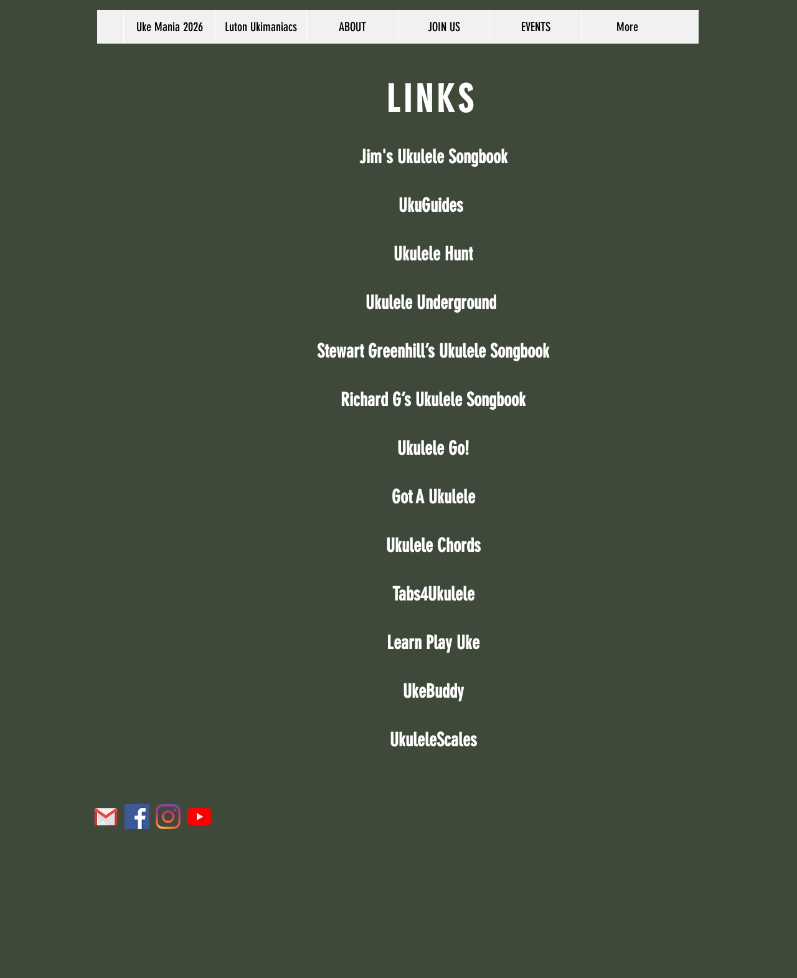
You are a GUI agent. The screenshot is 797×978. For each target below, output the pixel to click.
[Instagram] (168, 816)
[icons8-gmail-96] (105, 816)
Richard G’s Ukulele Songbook (433, 400)
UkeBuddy (433, 691)
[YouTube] (199, 816)
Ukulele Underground (430, 303)
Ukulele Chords (433, 545)
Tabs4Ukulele (433, 594)
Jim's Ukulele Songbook (433, 157)
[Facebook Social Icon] (137, 816)
